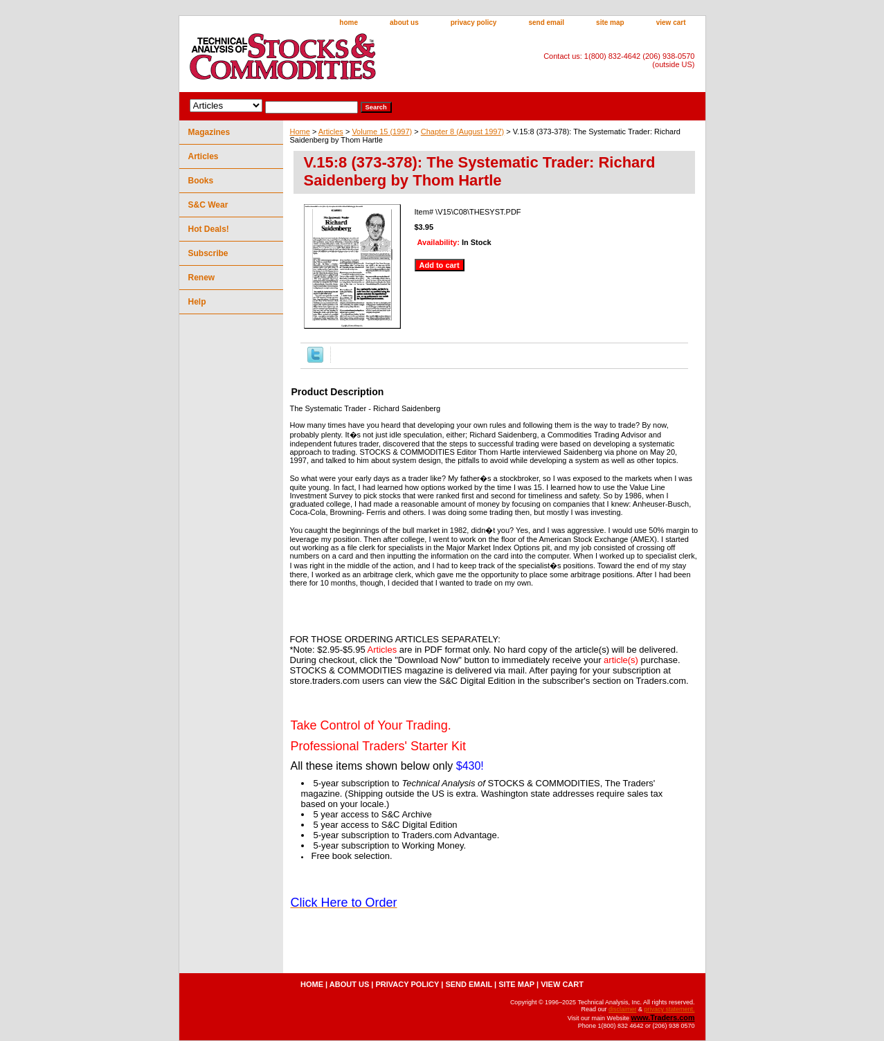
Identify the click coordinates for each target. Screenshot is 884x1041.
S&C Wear (208, 205)
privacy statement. (669, 1009)
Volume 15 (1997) (382, 131)
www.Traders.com (662, 1017)
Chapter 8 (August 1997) (462, 131)
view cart (671, 22)
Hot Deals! (208, 229)
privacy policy (474, 22)
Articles (330, 131)
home (348, 22)
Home (300, 131)
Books (201, 180)
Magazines (209, 132)
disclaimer (622, 1009)
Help (197, 302)
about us (404, 22)
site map (610, 22)
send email (546, 22)
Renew (201, 277)
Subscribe (208, 253)
